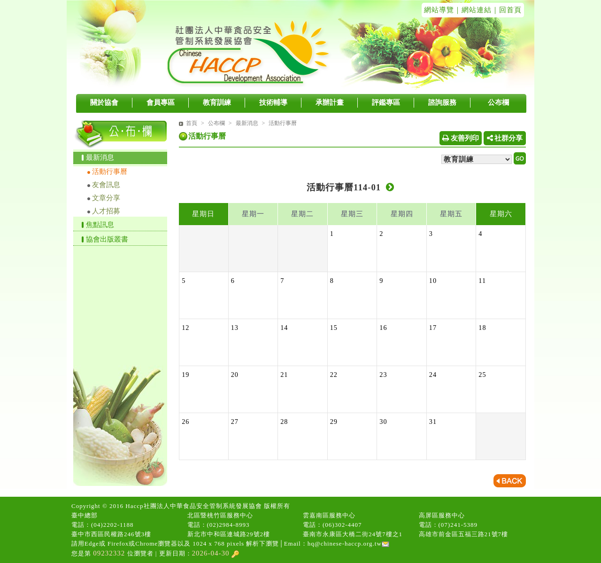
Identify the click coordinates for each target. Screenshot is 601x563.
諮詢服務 (442, 102)
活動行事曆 (109, 171)
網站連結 (477, 10)
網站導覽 (439, 10)
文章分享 (106, 198)
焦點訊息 (100, 224)
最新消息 (100, 157)
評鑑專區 (386, 102)
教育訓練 (217, 102)
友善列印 (460, 138)
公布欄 (498, 102)
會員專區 (160, 102)
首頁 (191, 123)
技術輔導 (273, 102)
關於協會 (104, 102)
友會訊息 (106, 184)
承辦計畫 (330, 102)
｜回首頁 (507, 10)
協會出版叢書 (107, 239)
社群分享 (505, 138)
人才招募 (106, 211)
